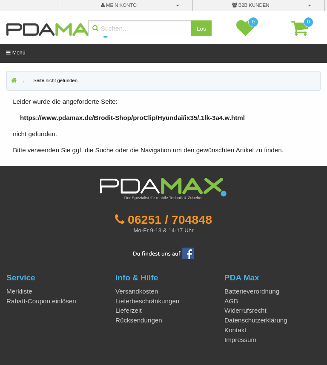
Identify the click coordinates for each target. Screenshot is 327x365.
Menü (15, 53)
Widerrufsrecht (245, 310)
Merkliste (19, 291)
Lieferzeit (128, 310)
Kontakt (235, 330)
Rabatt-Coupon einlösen (41, 301)
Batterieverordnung (251, 291)
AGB (231, 301)
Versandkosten (136, 291)
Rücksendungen (138, 320)
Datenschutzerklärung (255, 320)
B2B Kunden (251, 5)
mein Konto (119, 5)
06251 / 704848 (170, 219)
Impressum (240, 339)
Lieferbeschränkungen (147, 301)
